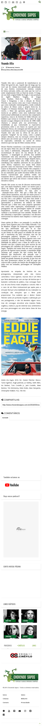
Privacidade (25, 703)
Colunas (6, 699)
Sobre (23, 695)
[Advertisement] (21, 25)
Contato (6, 703)
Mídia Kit (24, 699)
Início (5, 695)
